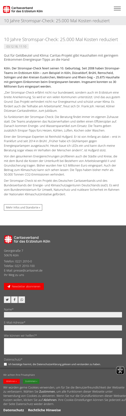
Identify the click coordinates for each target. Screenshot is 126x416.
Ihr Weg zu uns (14, 275)
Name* (9, 309)
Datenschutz (13, 410)
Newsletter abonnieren (26, 286)
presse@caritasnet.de (28, 270)
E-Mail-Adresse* (14, 322)
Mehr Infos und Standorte (22, 207)
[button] (7, 299)
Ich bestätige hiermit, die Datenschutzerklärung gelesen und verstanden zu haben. (54, 364)
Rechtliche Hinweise (44, 410)
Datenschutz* (13, 359)
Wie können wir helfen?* (20, 335)
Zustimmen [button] (30, 381)
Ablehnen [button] (10, 381)
